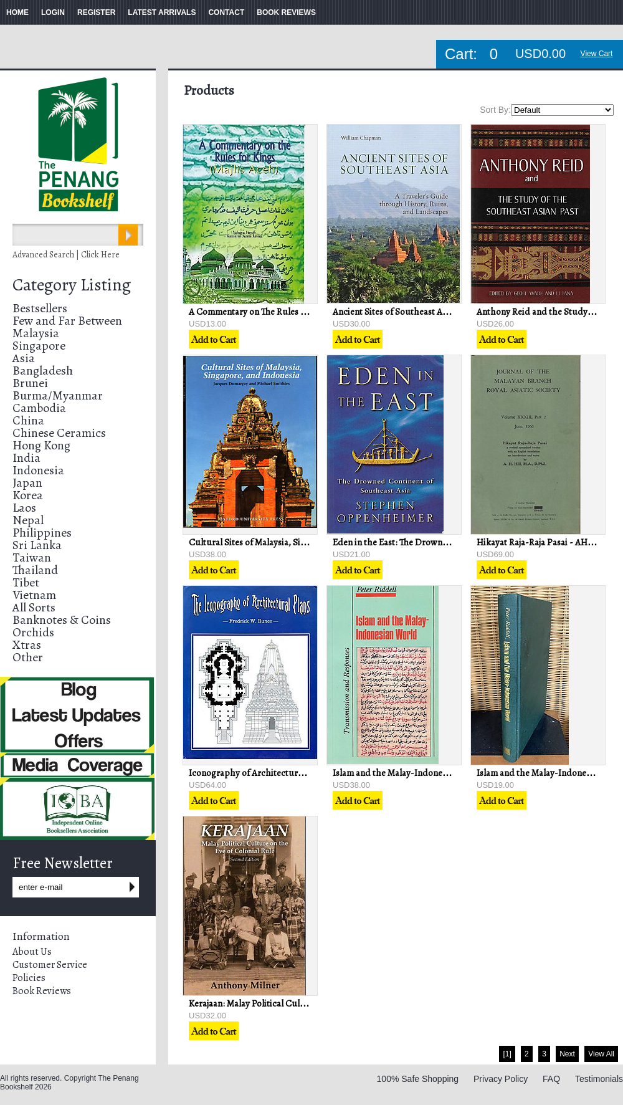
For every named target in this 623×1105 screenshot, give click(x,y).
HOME (17, 12)
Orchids (33, 632)
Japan (27, 482)
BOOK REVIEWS (286, 12)
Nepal (28, 520)
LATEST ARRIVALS (162, 12)
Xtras (26, 644)
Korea (27, 495)
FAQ (551, 1079)
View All (601, 1054)
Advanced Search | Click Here (66, 255)
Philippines (42, 532)
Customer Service (49, 965)
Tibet (25, 582)
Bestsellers (39, 308)
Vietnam (34, 594)
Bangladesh (42, 370)
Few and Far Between (67, 320)
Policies (28, 978)
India (26, 457)
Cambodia (39, 407)
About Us (32, 952)
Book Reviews (41, 991)
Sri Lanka (37, 545)
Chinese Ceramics (59, 432)
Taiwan (31, 557)
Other (27, 657)
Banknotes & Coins (61, 619)
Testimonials (599, 1079)
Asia (23, 358)
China (28, 420)
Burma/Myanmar (57, 395)
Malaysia (35, 333)
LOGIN (53, 12)
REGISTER (96, 12)
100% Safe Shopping (418, 1079)
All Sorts (33, 607)
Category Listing (71, 285)
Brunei (30, 383)
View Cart (597, 53)
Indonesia (38, 470)
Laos (24, 507)
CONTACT (226, 12)
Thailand (35, 570)
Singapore (38, 345)
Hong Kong (41, 445)
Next (567, 1054)
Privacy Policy (500, 1079)
